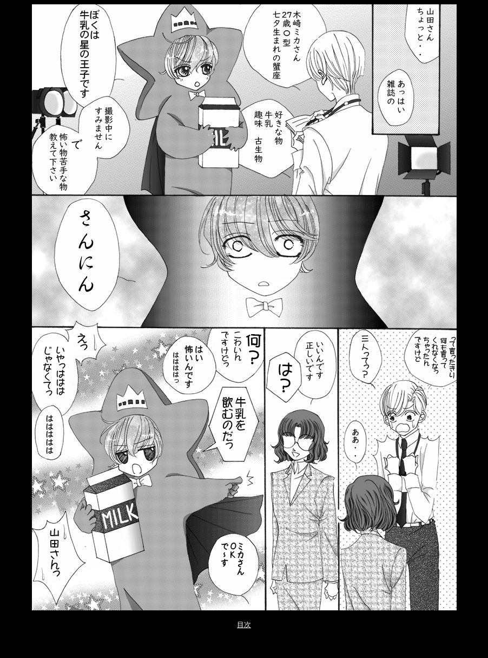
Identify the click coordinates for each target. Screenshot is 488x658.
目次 (244, 625)
